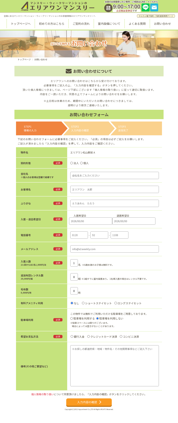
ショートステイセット (98, 303)
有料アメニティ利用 (32, 303)
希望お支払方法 (29, 336)
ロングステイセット (130, 303)
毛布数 (24, 289)
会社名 (24, 174)
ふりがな (26, 203)
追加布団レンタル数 (32, 275)
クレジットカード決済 (103, 336)
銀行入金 (79, 336)
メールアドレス (29, 249)
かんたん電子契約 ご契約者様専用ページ (156, 16)
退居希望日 (123, 215)
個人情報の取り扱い (42, 394)
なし (76, 303)
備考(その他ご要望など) (34, 366)
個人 (86, 163)
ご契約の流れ (81, 23)
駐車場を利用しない (111, 318)
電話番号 (26, 235)
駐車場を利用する (84, 318)
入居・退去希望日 (31, 219)
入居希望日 (80, 215)
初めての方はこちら (51, 23)
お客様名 (26, 189)
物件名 (24, 152)
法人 (76, 163)
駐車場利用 (27, 320)
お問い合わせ (162, 23)
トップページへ (21, 23)
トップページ (24, 59)
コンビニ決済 (131, 336)
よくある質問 (137, 23)
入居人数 (26, 261)
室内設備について (109, 23)
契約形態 (26, 163)
